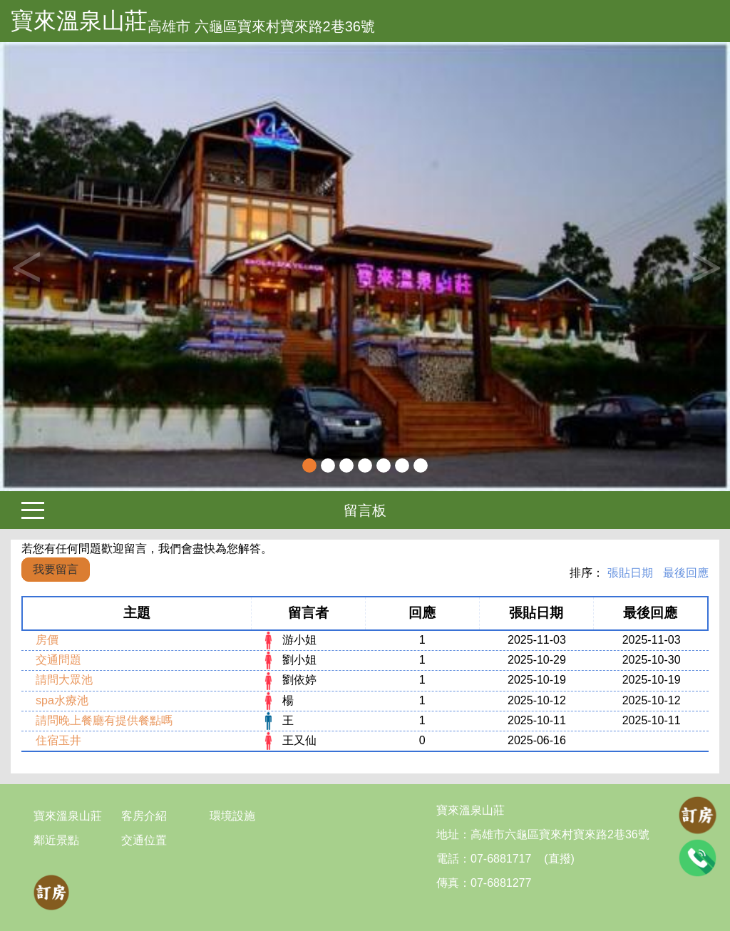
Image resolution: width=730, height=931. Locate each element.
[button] (55, 266)
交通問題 (58, 660)
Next (705, 266)
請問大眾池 (64, 680)
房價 (47, 640)
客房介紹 (144, 816)
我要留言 (55, 569)
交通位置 (144, 840)
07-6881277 (501, 883)
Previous (25, 266)
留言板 (365, 510)
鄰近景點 (56, 840)
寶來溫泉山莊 (79, 21)
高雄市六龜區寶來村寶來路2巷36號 (560, 834)
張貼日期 (630, 573)
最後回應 (686, 573)
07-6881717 (501, 859)
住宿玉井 (58, 740)
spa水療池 (62, 700)
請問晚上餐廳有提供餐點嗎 (104, 720)
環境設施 (232, 816)
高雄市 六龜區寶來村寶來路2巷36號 (261, 26)
